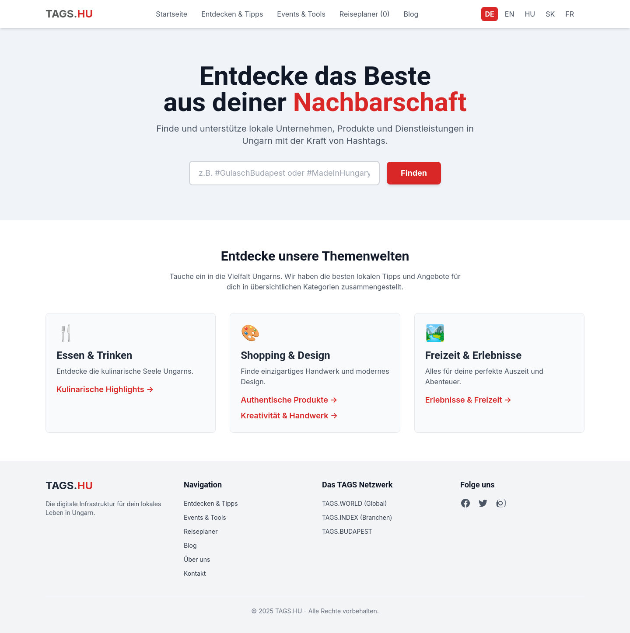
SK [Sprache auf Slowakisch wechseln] (550, 14)
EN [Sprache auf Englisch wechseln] (509, 14)
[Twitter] (483, 503)
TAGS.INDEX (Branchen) (357, 517)
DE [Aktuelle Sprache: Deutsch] (489, 14)
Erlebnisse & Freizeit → (468, 399)
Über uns (197, 559)
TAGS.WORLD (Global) (354, 503)
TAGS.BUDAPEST (347, 531)
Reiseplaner (200, 531)
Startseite (171, 14)
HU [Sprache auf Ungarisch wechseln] (530, 14)
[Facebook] (465, 503)
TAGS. (69, 13)
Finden (414, 172)
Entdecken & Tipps (232, 14)
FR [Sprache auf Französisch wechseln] (569, 14)
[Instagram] (500, 503)
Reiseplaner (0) (365, 14)
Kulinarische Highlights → (105, 389)
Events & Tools (301, 14)
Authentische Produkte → (289, 399)
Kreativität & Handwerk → (289, 415)
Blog (411, 14)
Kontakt (195, 573)
